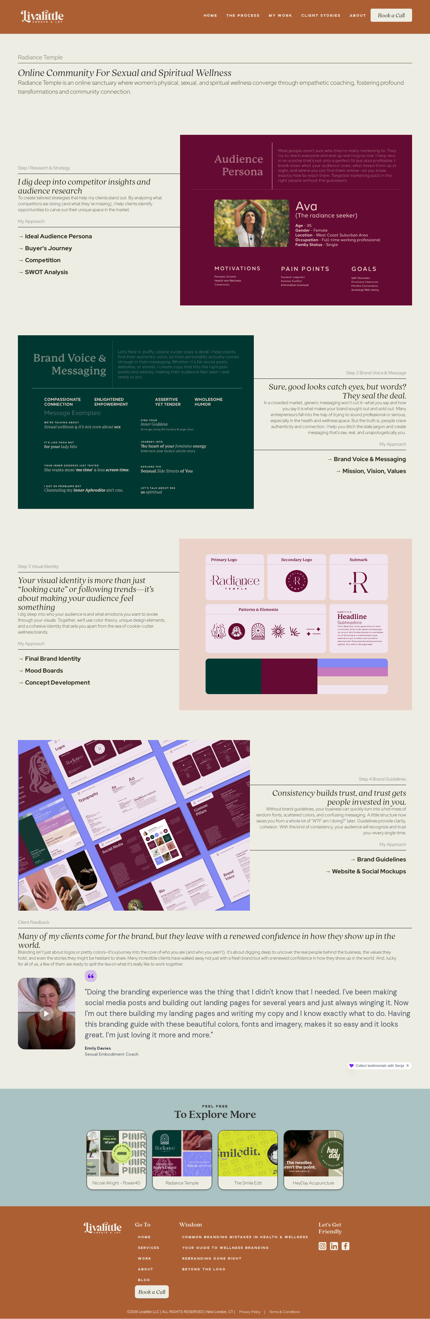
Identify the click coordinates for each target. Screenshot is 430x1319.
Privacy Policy (249, 1311)
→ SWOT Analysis (43, 272)
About (358, 15)
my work (280, 15)
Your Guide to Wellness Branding (225, 1248)
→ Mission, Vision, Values (370, 471)
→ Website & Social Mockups (365, 871)
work (144, 1258)
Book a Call (391, 15)
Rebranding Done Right (212, 1258)
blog (144, 1280)
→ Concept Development (54, 682)
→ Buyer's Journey (45, 248)
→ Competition (39, 260)
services (148, 1248)
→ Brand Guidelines (378, 859)
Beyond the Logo (204, 1269)
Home (210, 15)
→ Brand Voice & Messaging (366, 459)
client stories (321, 15)
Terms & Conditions (284, 1311)
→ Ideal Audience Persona (55, 236)
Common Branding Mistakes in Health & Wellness (245, 1237)
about (145, 1269)
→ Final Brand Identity (49, 658)
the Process (243, 15)
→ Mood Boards (40, 670)
